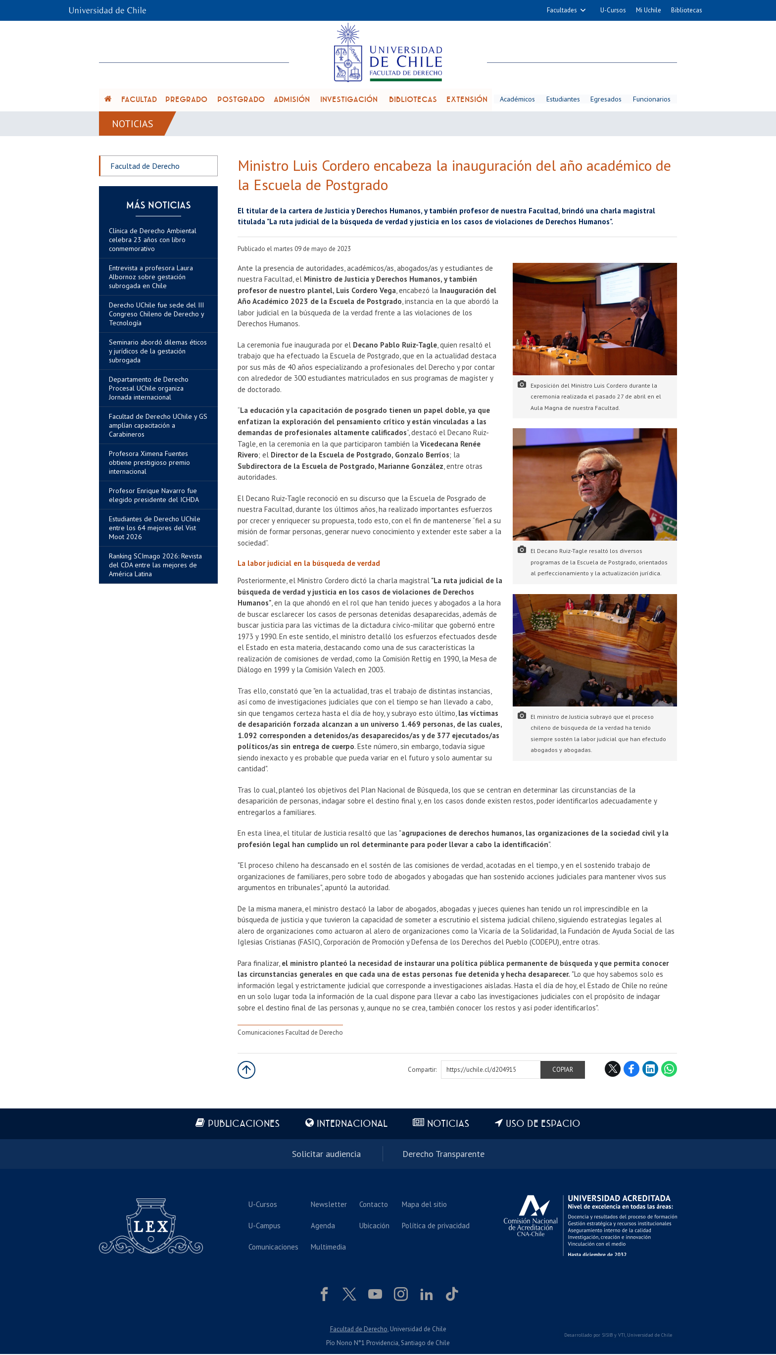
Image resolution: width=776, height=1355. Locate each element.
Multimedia (328, 1248)
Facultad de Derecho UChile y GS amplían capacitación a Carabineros (158, 426)
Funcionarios (652, 99)
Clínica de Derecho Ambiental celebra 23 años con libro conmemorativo (152, 241)
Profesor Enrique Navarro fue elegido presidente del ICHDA (154, 496)
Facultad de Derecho (145, 167)
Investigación (349, 100)
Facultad (139, 100)
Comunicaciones (273, 1248)
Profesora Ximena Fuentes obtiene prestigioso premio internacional (149, 464)
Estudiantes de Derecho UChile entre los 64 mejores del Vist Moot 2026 (154, 529)
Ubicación (374, 1227)
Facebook (631, 1070)
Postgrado (241, 100)
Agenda (323, 1227)
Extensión (466, 100)
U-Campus (264, 1227)
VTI (621, 1336)
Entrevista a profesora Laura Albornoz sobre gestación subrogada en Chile (151, 278)
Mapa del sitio (424, 1205)
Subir (246, 1071)
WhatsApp (669, 1070)
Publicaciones (244, 1125)
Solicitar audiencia (326, 1155)
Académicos (517, 99)
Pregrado (186, 100)
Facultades (562, 10)
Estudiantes (563, 99)
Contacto (373, 1205)
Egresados (607, 99)
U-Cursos (613, 10)
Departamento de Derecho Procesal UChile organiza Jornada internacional (149, 389)
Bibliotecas (686, 10)
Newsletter (329, 1205)
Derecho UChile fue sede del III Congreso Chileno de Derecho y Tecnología (156, 315)
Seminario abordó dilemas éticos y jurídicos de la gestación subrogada (158, 352)
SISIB (607, 1336)
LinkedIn (650, 1070)
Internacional (352, 1125)
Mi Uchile (648, 10)
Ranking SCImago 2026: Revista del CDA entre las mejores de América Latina (155, 566)
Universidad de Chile (649, 1336)
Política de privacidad (436, 1227)
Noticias (133, 124)
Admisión (292, 100)
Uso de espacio (543, 1125)
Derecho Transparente (443, 1155)
